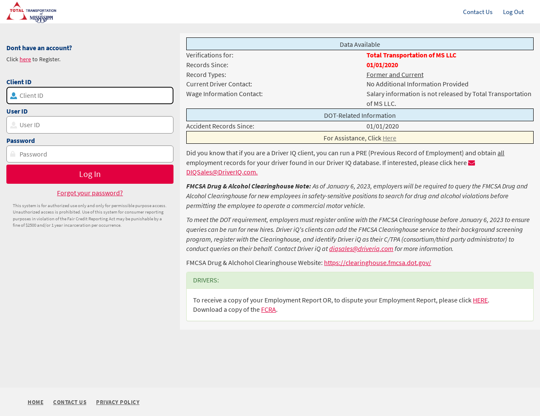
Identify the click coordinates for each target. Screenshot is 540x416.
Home (35, 402)
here (25, 59)
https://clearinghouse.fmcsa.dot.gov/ (377, 262)
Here (389, 138)
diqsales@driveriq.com (361, 248)
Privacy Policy (117, 403)
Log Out (513, 12)
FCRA (268, 309)
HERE (480, 300)
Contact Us (477, 11)
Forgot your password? (90, 192)
